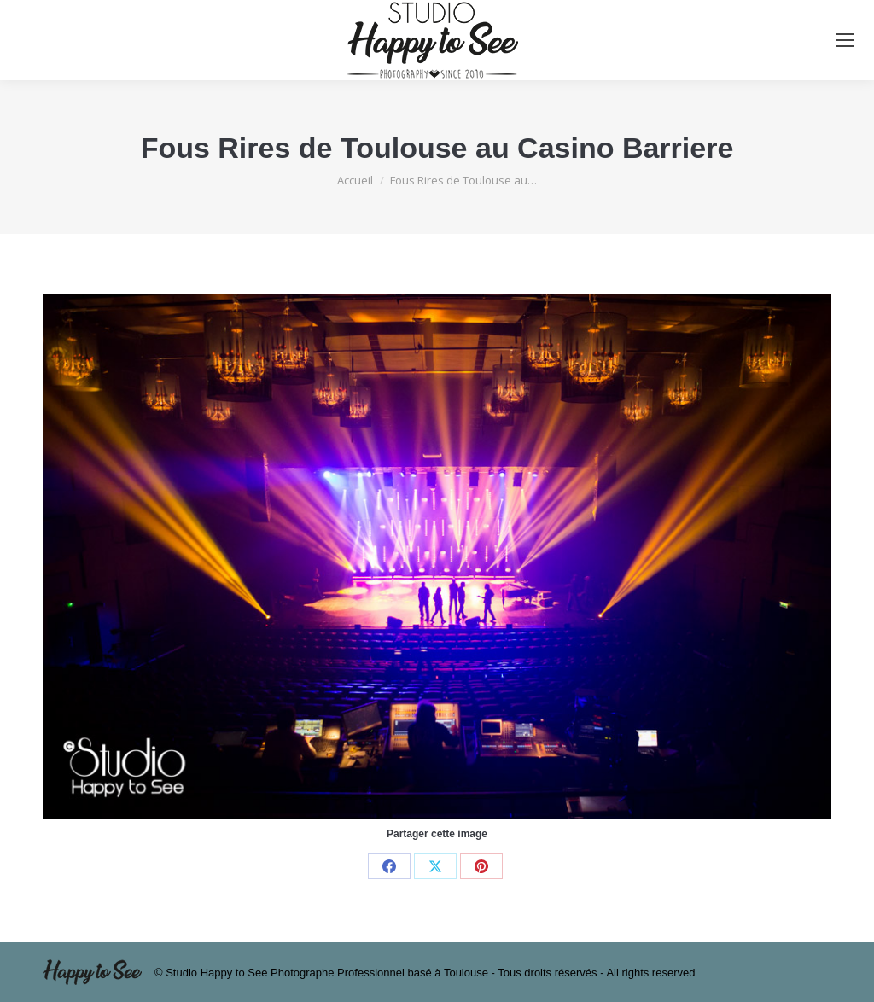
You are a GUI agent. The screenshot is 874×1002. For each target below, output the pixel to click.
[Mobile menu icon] (845, 40)
